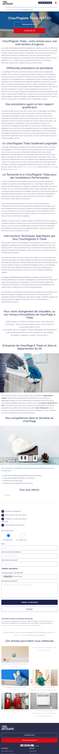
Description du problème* (9, 581)
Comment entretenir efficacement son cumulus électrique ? (44, 649)
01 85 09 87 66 (29, 31)
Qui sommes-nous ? (7, 751)
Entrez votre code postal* (9, 560)
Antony (34, 167)
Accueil (7, 7)
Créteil (15, 169)
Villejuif (52, 167)
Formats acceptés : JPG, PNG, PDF (12, 573)
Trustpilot (7, 495)
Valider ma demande (29, 602)
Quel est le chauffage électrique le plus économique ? (15, 665)
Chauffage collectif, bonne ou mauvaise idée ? (15, 712)
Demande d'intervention (29, 740)
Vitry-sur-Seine (27, 167)
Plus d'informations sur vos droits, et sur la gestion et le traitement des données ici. (21, 625)
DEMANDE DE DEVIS (29, 735)
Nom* (3, 544)
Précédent (29, 609)
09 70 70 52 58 (46, 3)
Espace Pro (33, 751)
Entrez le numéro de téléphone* (11, 552)
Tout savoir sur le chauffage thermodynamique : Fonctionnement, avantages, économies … (44, 713)
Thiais (11, 60)
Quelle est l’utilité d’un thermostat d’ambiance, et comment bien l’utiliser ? (44, 688)
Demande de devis (29, 24)
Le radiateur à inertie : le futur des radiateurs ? (15, 688)
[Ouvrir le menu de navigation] (56, 3)
